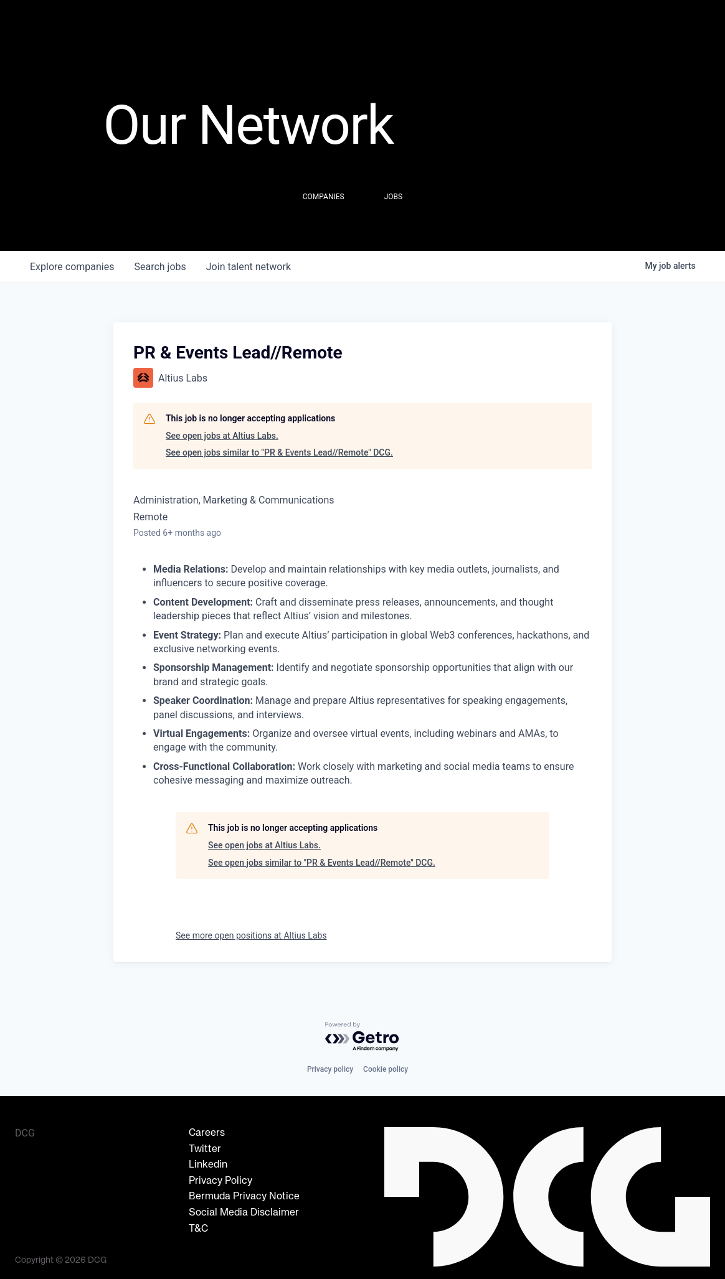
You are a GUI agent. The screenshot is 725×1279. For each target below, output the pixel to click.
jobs (160, 267)
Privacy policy (330, 1069)
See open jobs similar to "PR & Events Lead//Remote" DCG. (279, 452)
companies (72, 267)
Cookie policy (385, 1069)
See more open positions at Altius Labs (251, 935)
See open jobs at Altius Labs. (222, 436)
